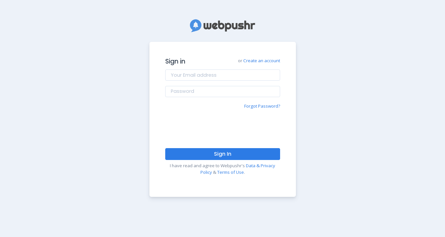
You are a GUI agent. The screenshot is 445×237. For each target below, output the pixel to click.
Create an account (261, 61)
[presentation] (222, 128)
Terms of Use (230, 172)
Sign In (222, 154)
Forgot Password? (262, 106)
